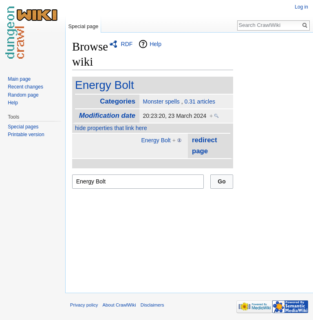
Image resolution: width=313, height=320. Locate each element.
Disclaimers (152, 304)
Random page (23, 95)
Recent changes (25, 87)
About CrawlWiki (119, 304)
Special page (83, 26)
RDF (127, 44)
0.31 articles (199, 101)
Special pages (23, 127)
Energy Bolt (104, 85)
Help (155, 44)
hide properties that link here (111, 128)
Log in (301, 7)
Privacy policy (84, 304)
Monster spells (161, 101)
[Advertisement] (273, 161)
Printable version (26, 134)
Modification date (107, 115)
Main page (19, 79)
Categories (117, 101)
